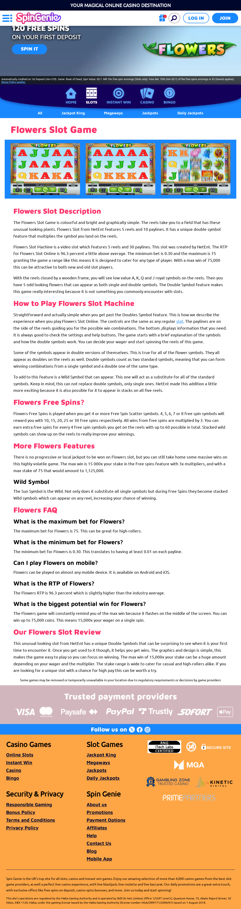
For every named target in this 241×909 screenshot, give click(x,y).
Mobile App (99, 858)
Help (92, 835)
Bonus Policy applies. (13, 82)
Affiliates (97, 827)
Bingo (170, 102)
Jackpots (97, 770)
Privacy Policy (22, 827)
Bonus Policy (20, 812)
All (40, 113)
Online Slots (19, 754)
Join (225, 18)
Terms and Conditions (30, 820)
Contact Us (99, 843)
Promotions (100, 812)
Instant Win (119, 102)
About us (97, 804)
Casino (147, 102)
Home (71, 102)
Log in (196, 18)
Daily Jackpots (190, 113)
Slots (91, 102)
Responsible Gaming (29, 804)
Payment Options (106, 820)
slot (179, 321)
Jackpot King (101, 754)
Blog (92, 851)
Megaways (98, 762)
